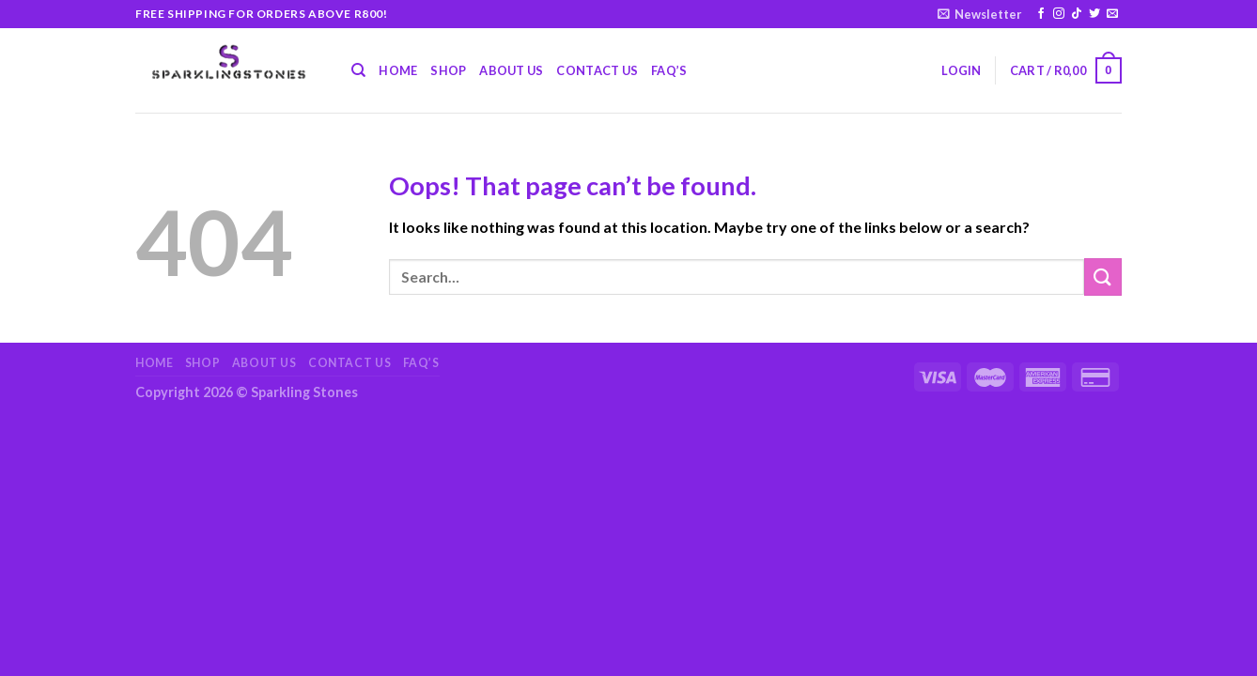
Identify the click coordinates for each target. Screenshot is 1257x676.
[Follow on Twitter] (1094, 14)
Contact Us (597, 70)
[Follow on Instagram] (1058, 14)
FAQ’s (669, 70)
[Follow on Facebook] (1041, 14)
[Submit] (1103, 276)
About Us (511, 70)
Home (398, 70)
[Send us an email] (1112, 14)
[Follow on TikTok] (1076, 14)
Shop (448, 70)
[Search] (358, 70)
